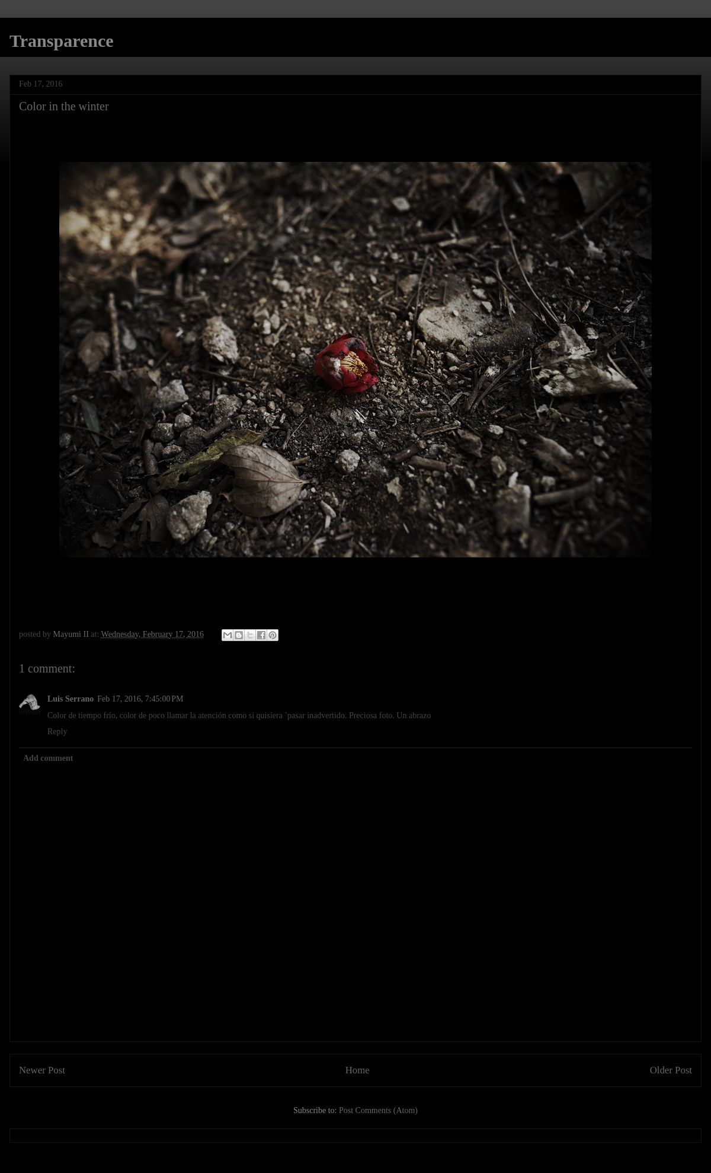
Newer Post (42, 1070)
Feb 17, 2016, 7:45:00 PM (140, 698)
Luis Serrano (70, 698)
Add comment (48, 758)
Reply (57, 731)
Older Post (671, 1070)
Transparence (61, 40)
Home (357, 1070)
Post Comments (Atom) (378, 1110)
